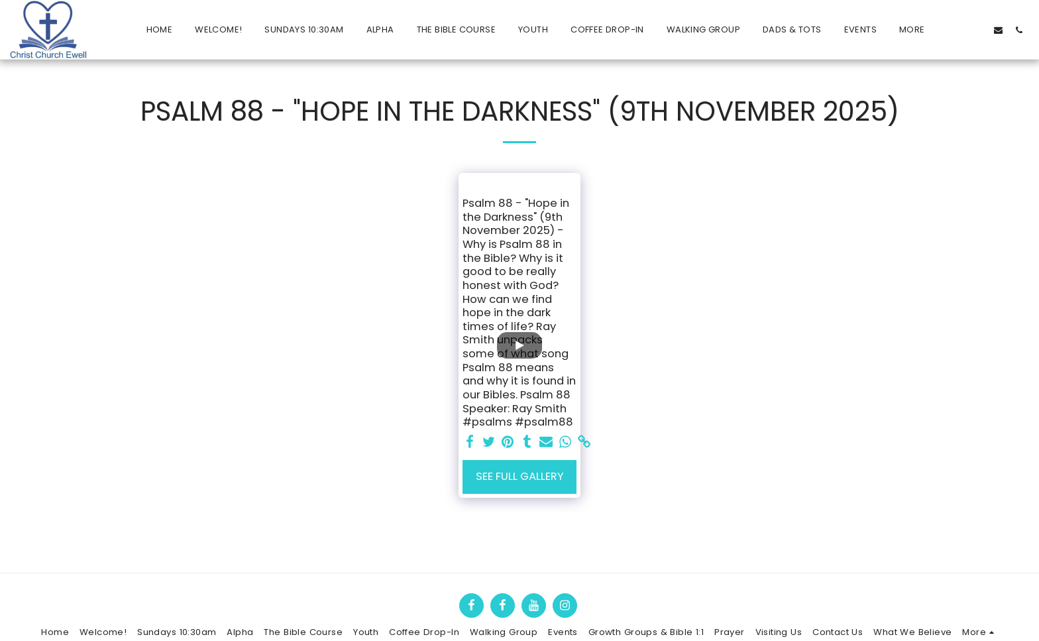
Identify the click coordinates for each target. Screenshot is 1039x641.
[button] (957, 29)
